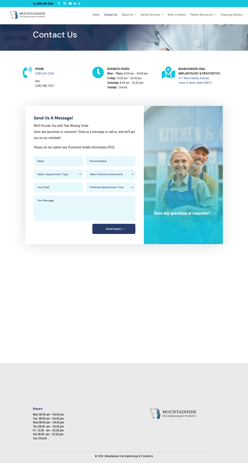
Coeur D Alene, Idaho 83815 (195, 82)
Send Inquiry (114, 229)
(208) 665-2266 (44, 73)
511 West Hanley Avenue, (193, 78)
